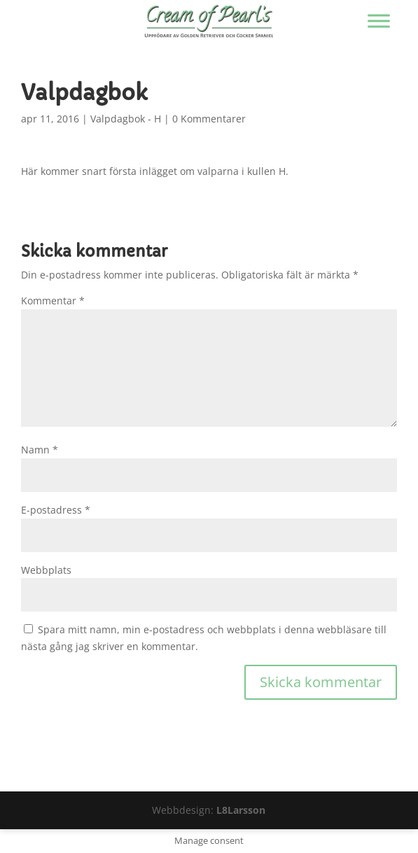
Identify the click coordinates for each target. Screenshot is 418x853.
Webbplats (46, 570)
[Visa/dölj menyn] (379, 20)
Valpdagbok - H (125, 118)
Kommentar (53, 300)
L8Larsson (240, 810)
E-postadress (55, 509)
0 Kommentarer (209, 118)
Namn (39, 449)
